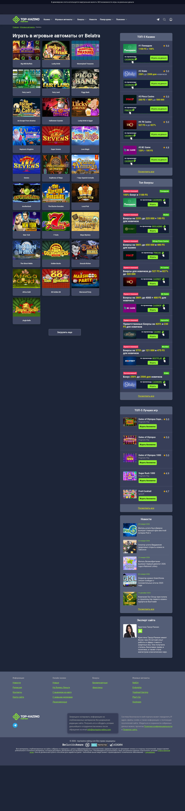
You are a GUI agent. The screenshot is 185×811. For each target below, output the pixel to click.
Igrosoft (141, 495)
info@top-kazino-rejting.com (99, 730)
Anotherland (104, 131)
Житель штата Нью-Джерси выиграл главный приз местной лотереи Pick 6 (152, 531)
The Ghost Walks (51, 184)
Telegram (158, 19)
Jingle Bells (104, 210)
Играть (153, 204)
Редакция (17, 688)
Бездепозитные (100, 683)
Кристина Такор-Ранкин (148, 628)
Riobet (166, 215)
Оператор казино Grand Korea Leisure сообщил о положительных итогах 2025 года (151, 582)
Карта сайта (18, 698)
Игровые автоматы (63, 19)
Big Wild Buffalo (25, 52)
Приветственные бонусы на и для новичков (145, 326)
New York (78, 158)
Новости (93, 19)
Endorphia (136, 688)
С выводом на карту (62, 693)
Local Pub (51, 158)
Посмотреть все (146, 171)
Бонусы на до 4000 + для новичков (144, 299)
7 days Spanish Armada (78, 131)
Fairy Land (25, 78)
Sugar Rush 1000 (147, 474)
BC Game (165, 294)
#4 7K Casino (145, 122)
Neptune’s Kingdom (51, 105)
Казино (47, 19)
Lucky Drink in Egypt (25, 105)
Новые (56, 683)
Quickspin (136, 702)
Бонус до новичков (142, 377)
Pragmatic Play (144, 423)
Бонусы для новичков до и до (145, 273)
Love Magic (104, 105)
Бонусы (80, 19)
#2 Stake (143, 71)
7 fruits (104, 158)
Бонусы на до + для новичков (144, 220)
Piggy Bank (51, 78)
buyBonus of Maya (51, 131)
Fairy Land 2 (104, 52)
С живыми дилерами (63, 698)
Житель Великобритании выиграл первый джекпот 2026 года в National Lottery (152, 564)
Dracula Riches (104, 184)
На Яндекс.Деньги (61, 688)
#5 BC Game (144, 147)
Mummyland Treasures (78, 52)
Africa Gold (25, 210)
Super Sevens (78, 105)
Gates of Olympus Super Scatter (151, 420)
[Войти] (170, 19)
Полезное (120, 19)
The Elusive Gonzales (25, 158)
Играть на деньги (159, 58)
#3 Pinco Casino (146, 96)
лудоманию (150, 753)
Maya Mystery (25, 184)
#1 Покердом (145, 45)
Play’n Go (136, 698)
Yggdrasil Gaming (140, 693)
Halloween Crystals (104, 78)
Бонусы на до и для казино (144, 246)
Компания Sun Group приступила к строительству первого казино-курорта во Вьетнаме (152, 599)
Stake (166, 374)
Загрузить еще (64, 232)
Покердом (164, 191)
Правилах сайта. (130, 730)
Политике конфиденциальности (158, 727)
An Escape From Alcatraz (78, 78)
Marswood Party (78, 210)
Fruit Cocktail (145, 492)
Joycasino (165, 321)
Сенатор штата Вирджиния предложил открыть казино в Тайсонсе (151, 547)
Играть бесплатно (148, 427)
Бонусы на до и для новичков (144, 352)
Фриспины (98, 688)
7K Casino (165, 268)
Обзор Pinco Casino (161, 241)
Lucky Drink (51, 52)
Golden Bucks (78, 184)
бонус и (135, 194)
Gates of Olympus (147, 438)
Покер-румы (105, 19)
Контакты (17, 693)
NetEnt (135, 683)
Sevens (25, 131)
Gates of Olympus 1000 (150, 456)
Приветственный (131, 191)
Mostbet (165, 347)
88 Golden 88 (51, 210)
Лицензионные (60, 702)
